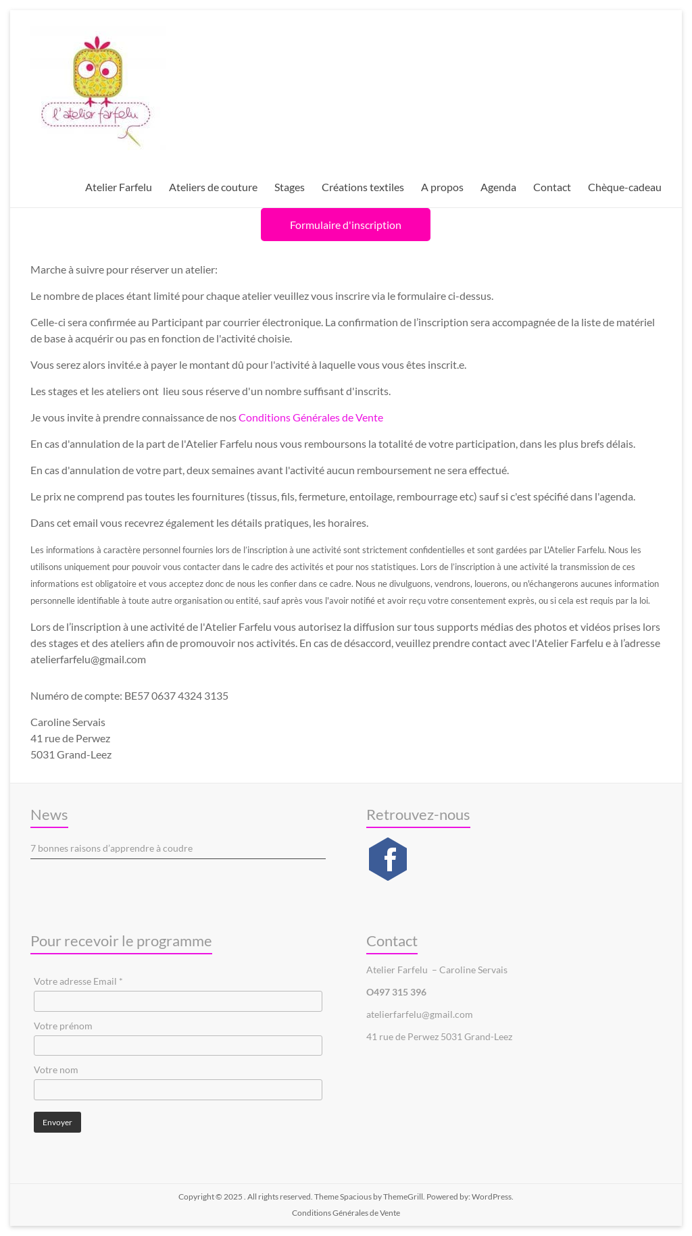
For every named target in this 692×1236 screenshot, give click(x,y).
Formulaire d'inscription (345, 224)
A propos (442, 186)
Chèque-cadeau (625, 186)
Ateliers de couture (213, 186)
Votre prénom (63, 1025)
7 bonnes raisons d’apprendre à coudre (111, 848)
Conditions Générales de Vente (311, 417)
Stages (289, 186)
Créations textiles (363, 186)
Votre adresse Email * (78, 981)
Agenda (498, 186)
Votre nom (56, 1069)
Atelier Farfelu (118, 186)
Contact (552, 186)
